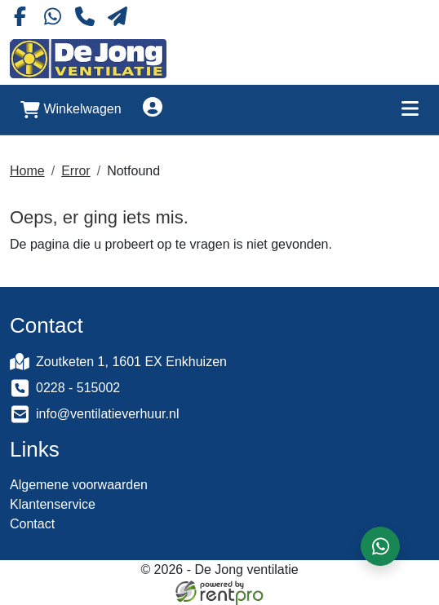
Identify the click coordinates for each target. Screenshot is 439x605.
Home (27, 171)
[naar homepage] (88, 59)
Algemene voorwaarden (79, 485)
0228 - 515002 (78, 388)
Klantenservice (52, 504)
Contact (32, 524)
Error (76, 171)
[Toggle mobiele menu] (409, 109)
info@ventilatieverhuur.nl (107, 414)
